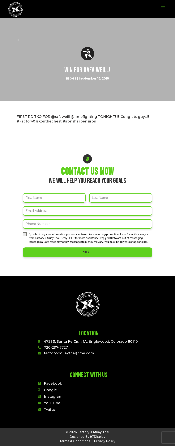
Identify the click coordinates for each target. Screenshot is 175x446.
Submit (87, 252)
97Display (97, 437)
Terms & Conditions (74, 441)
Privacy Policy (104, 441)
